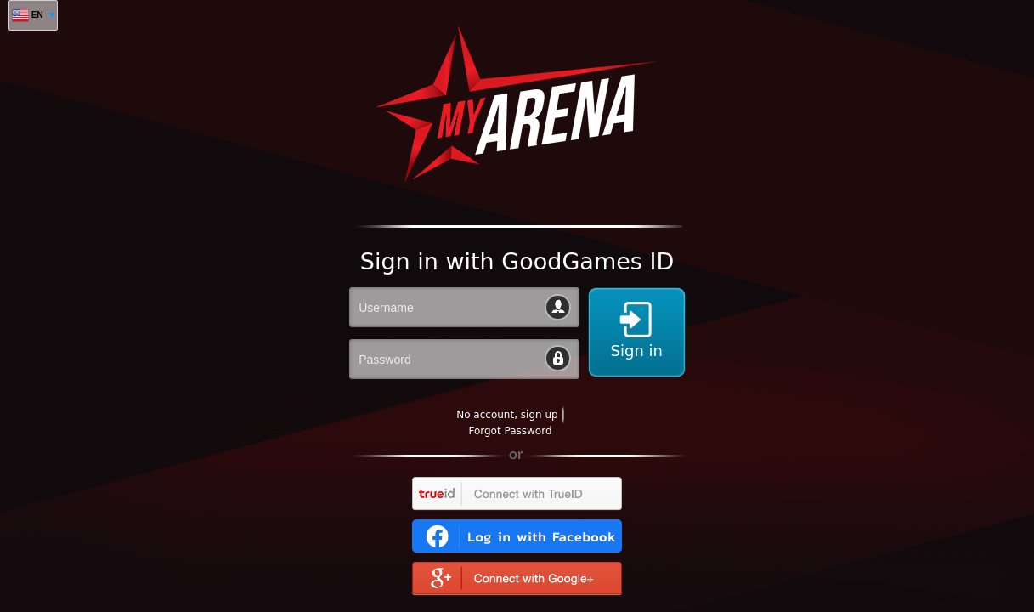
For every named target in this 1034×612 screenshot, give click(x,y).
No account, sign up (506, 415)
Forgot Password (509, 431)
